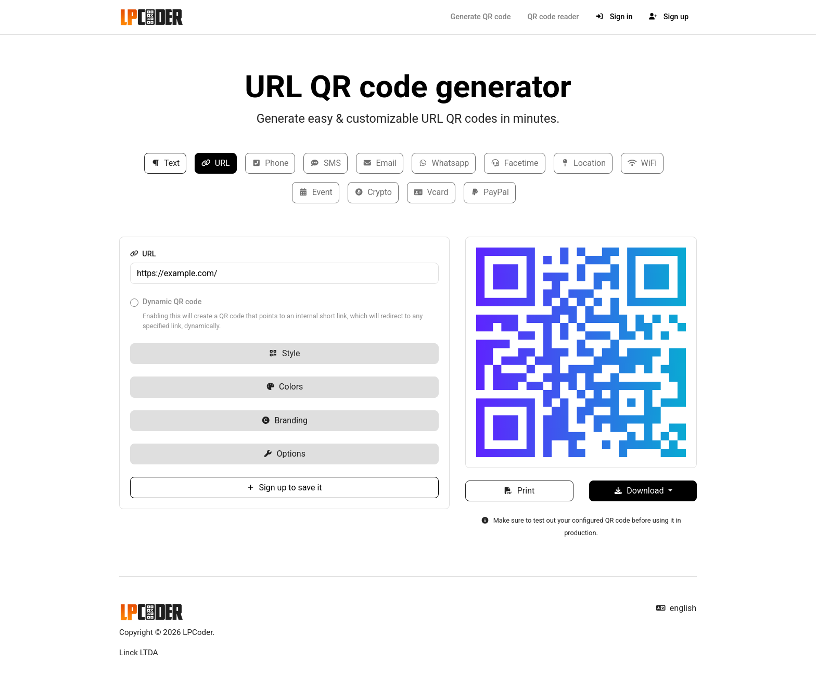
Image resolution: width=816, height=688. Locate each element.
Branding (284, 420)
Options (284, 454)
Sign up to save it (284, 487)
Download (640, 491)
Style (284, 353)
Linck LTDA (138, 652)
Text (165, 163)
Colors (284, 387)
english (676, 608)
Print (519, 491)
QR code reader (553, 16)
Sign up (668, 16)
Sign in (613, 16)
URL (215, 163)
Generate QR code (480, 16)
